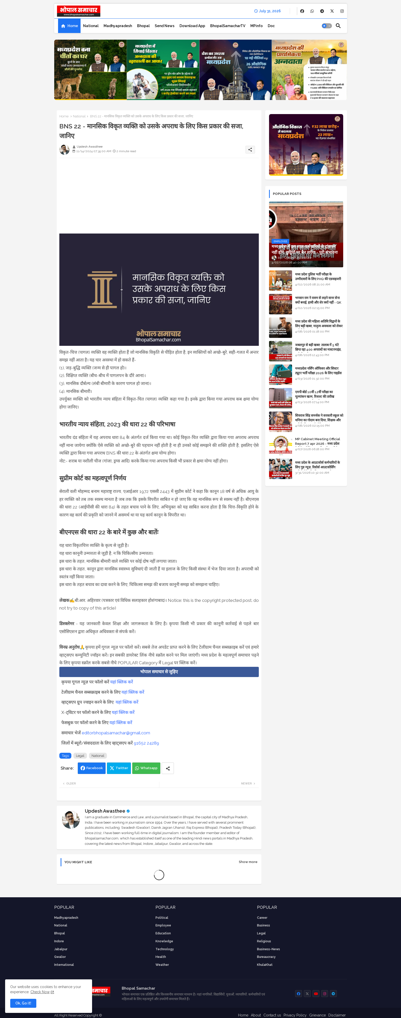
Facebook (94, 768)
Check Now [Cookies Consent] (40, 992)
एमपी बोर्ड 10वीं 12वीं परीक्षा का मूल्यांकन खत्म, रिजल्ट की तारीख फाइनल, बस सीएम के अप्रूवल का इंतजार (319, 396)
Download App (192, 26)
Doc (271, 26)
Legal (80, 756)
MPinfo (256, 26)
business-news (268, 949)
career (262, 918)
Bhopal (143, 26)
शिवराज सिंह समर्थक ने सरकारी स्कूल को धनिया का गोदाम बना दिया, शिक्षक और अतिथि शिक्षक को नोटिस (319, 420)
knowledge (164, 941)
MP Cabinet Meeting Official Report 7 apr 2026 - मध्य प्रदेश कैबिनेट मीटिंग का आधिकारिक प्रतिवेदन (318, 443)
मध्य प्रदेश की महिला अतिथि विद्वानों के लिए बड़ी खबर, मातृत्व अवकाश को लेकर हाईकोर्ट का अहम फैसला (318, 326)
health (160, 957)
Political (161, 918)
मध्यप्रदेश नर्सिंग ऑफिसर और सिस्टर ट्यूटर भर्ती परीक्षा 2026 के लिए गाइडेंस (318, 371)
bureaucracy (266, 957)
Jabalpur (60, 949)
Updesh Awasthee (105, 811)
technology (164, 949)
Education (163, 933)
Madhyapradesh (118, 26)
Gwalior (60, 957)
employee (163, 925)
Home (73, 26)
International (64, 965)
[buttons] (302, 11)
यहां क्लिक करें (121, 681)
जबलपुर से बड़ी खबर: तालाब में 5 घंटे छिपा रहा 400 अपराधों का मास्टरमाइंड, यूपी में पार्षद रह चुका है (318, 349)
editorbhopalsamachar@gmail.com (116, 732)
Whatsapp (149, 768)
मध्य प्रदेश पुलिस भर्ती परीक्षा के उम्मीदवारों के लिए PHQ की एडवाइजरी (318, 276)
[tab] (69, 26)
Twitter (122, 768)
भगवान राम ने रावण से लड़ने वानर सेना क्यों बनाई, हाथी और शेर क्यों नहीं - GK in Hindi (318, 302)
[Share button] (168, 768)
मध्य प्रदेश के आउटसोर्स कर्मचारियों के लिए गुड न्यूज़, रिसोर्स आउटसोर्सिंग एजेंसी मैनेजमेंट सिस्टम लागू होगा (317, 467)
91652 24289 (146, 743)
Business (263, 925)
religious (264, 941)
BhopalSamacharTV (227, 26)
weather (162, 965)
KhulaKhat (265, 965)
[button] (327, 25)
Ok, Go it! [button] (23, 1003)
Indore (59, 941)
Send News (164, 26)
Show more (248, 862)
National (90, 26)
